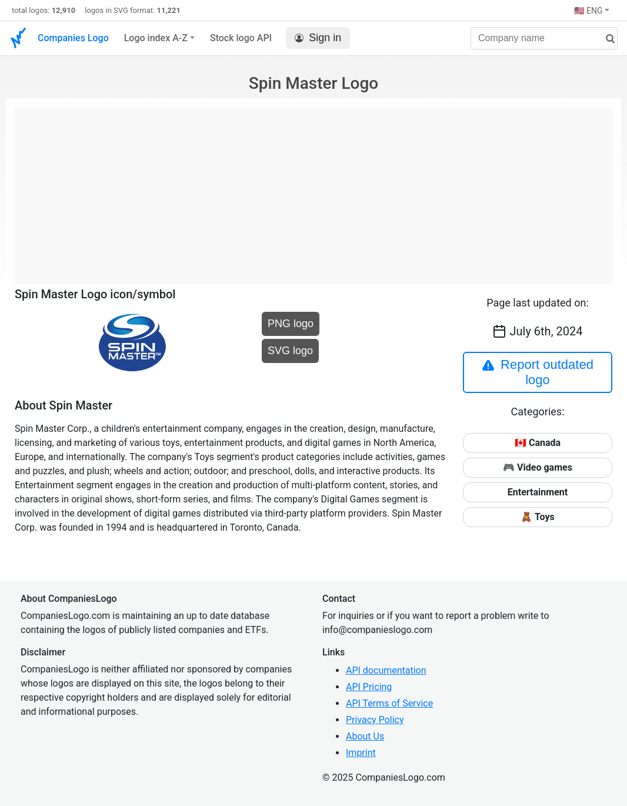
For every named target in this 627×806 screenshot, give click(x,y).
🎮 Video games (537, 467)
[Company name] (544, 38)
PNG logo (291, 323)
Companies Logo (73, 38)
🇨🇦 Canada (538, 442)
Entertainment (538, 492)
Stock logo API (241, 38)
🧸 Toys (537, 516)
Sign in (318, 38)
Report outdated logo (537, 372)
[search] (606, 39)
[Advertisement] (313, 189)
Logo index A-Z (156, 38)
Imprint (361, 752)
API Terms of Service (389, 703)
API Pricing (369, 686)
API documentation (386, 670)
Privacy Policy (375, 719)
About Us (365, 736)
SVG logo (290, 351)
